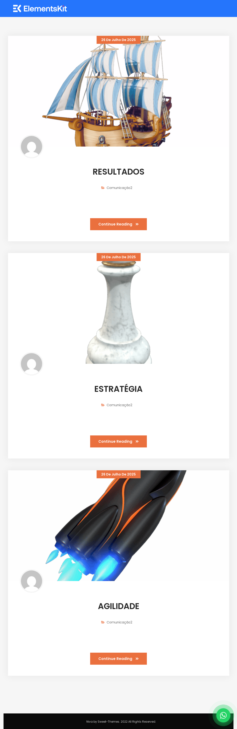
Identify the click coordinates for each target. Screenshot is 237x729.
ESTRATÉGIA (118, 389)
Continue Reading (118, 224)
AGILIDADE (118, 606)
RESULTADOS (119, 171)
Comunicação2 (119, 187)
